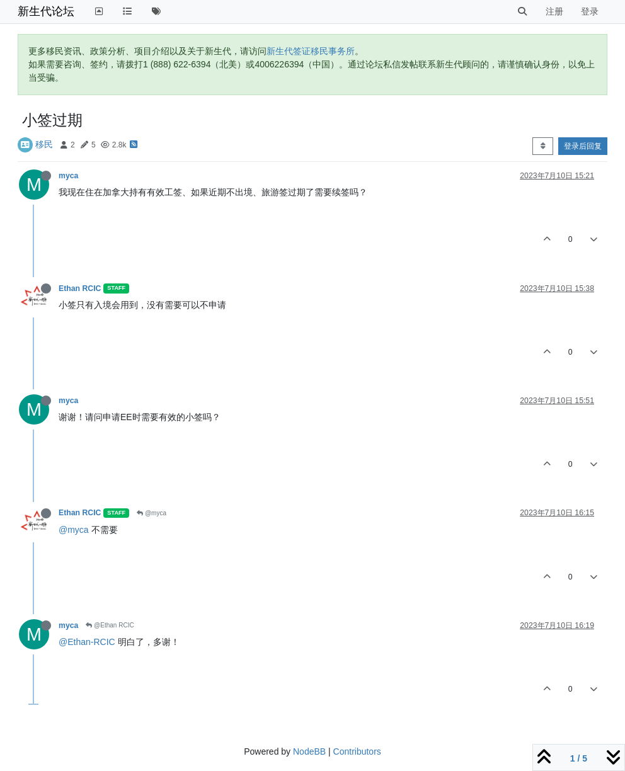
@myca (151, 513)
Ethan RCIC (80, 288)
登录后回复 (583, 146)
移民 (44, 144)
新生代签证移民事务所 (311, 51)
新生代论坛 (46, 11)
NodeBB (309, 751)
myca (68, 175)
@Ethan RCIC (110, 625)
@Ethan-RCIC (87, 642)
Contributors (357, 751)
